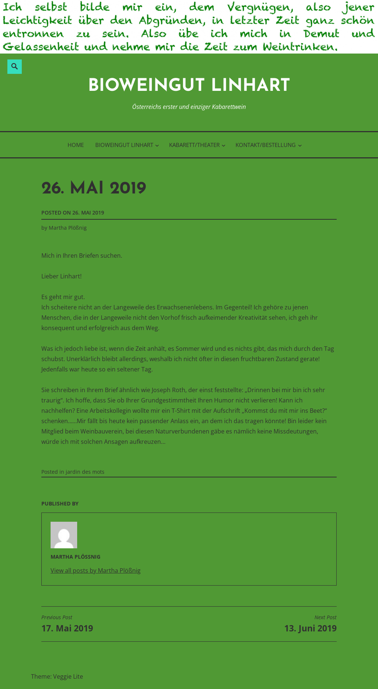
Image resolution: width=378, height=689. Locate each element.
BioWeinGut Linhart (189, 86)
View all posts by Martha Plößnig (96, 570)
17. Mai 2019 (67, 624)
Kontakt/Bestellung (266, 144)
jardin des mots (85, 471)
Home (76, 144)
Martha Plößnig (68, 227)
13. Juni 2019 (310, 624)
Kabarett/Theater (194, 144)
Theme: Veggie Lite (57, 676)
